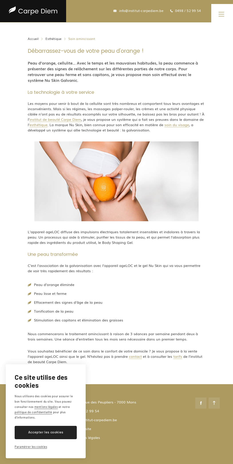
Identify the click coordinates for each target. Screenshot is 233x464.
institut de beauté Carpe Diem (55, 119)
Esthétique (53, 38)
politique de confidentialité (33, 412)
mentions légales (46, 407)
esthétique (38, 124)
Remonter (214, 403)
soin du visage (176, 124)
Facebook (200, 403)
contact (135, 356)
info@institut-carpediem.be (141, 10)
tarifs (177, 356)
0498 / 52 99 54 (188, 10)
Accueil (33, 38)
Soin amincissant (81, 38)
